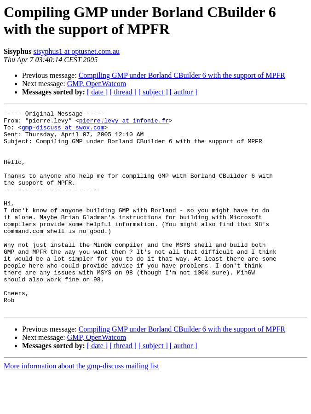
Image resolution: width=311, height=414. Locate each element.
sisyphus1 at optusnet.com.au (77, 51)
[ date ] (97, 92)
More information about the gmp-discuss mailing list (81, 406)
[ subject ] (153, 92)
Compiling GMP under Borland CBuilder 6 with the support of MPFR (182, 75)
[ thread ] (123, 92)
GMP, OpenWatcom (96, 83)
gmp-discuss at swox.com (63, 131)
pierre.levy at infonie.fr (124, 123)
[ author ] (183, 92)
